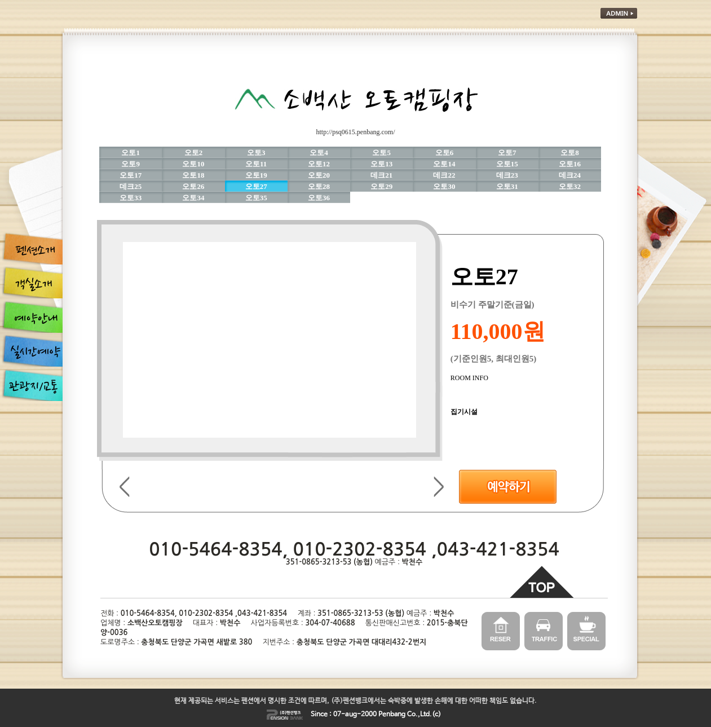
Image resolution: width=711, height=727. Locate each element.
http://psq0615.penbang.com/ (355, 132)
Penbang (391, 715)
